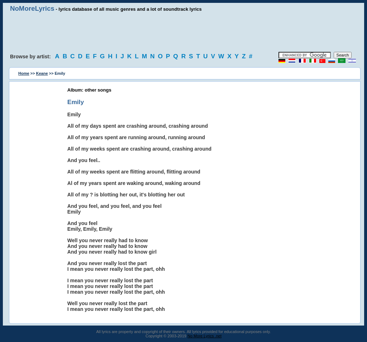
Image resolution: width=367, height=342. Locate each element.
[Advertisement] (183, 32)
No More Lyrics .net (204, 336)
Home (23, 73)
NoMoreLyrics (32, 8)
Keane (42, 73)
